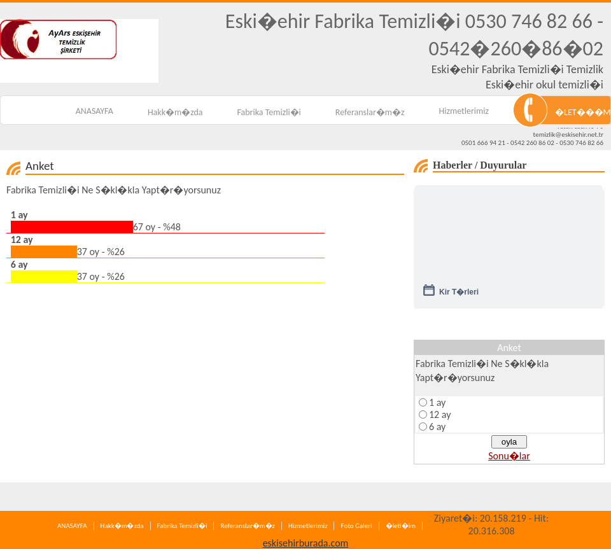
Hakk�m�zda (175, 112)
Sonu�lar (509, 456)
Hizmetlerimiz (464, 111)
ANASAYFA (94, 111)
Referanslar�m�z (370, 112)
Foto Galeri (356, 526)
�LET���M (582, 112)
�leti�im (401, 526)
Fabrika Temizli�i (269, 112)
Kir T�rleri (459, 296)
